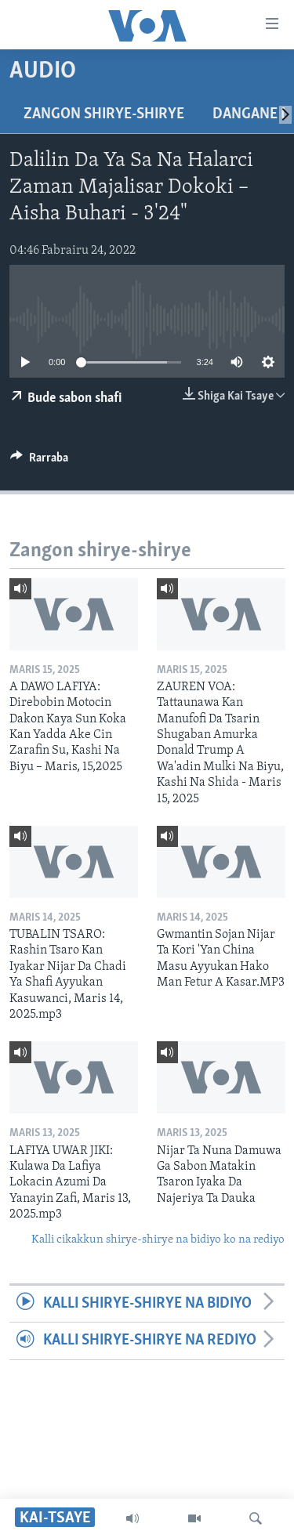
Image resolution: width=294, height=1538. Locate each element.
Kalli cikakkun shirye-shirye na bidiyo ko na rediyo (158, 1240)
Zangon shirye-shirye (104, 114)
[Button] (39, 461)
